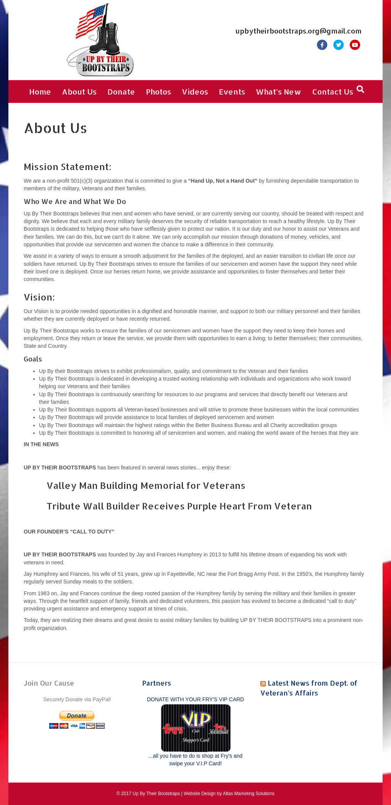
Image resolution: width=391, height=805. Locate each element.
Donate (121, 91)
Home (40, 91)
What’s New (278, 91)
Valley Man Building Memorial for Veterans (146, 485)
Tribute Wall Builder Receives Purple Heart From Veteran (179, 506)
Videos (195, 91)
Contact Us (332, 91)
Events (232, 91)
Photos (158, 91)
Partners (156, 682)
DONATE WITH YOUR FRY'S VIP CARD (195, 699)
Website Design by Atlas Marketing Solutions (229, 793)
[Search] (360, 89)
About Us (79, 91)
